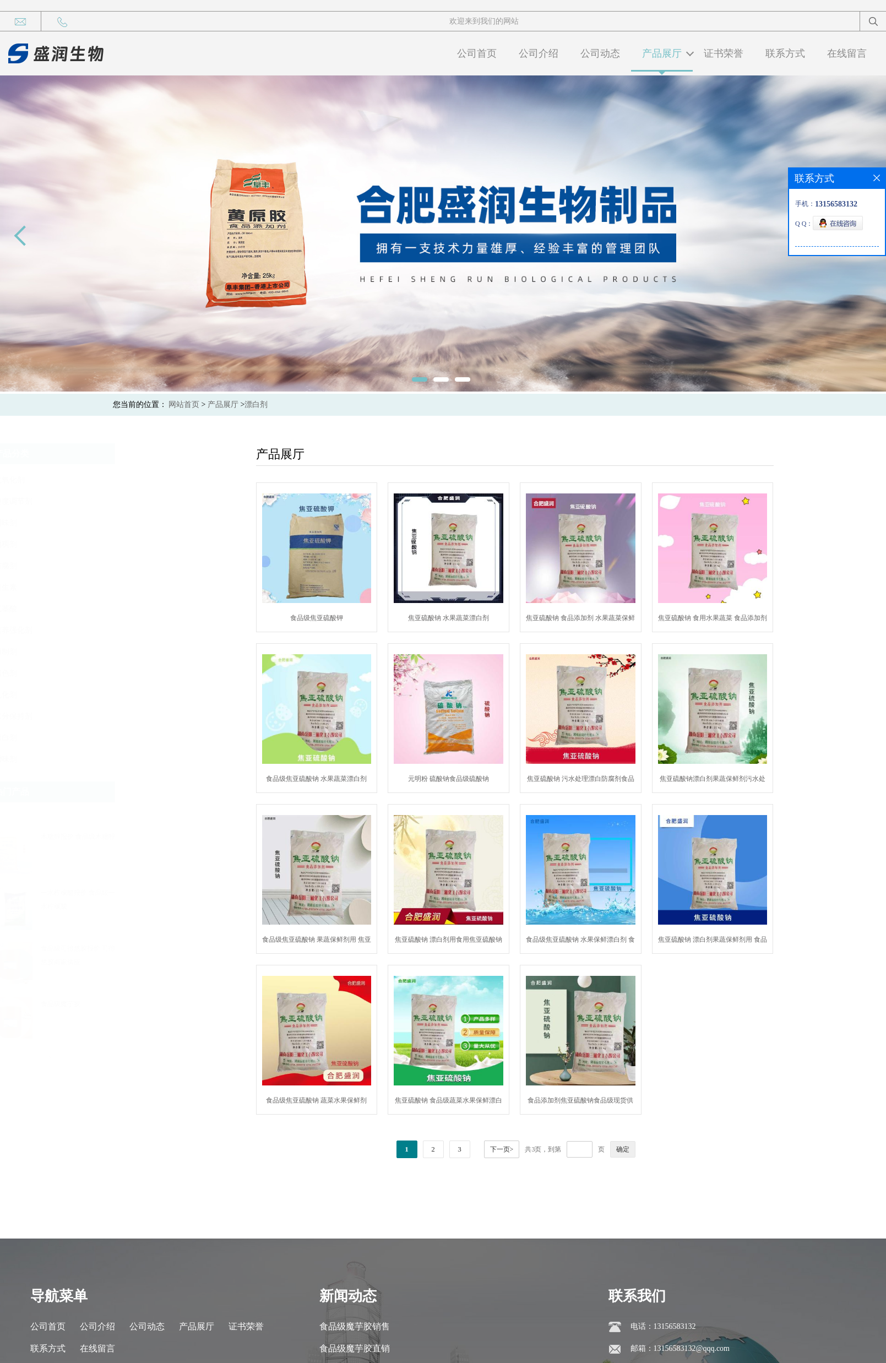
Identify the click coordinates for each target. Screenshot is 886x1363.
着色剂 (122, 673)
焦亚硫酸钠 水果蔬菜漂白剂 (476, 618)
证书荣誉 (723, 53)
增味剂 (122, 759)
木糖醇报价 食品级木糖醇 (195, 836)
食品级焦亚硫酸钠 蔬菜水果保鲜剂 (344, 1100)
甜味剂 (122, 523)
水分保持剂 (130, 716)
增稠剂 (122, 544)
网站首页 (183, 404)
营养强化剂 (130, 630)
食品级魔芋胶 (178, 1004)
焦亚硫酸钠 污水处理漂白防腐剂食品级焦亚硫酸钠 (608, 781)
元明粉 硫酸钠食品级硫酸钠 (476, 779)
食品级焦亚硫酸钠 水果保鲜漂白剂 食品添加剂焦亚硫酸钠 (608, 942)
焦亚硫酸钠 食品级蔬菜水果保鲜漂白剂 (476, 1102)
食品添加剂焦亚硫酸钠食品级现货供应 (608, 1102)
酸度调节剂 (130, 501)
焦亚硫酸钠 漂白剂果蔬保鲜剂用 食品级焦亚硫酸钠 (740, 942)
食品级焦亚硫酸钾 (344, 618)
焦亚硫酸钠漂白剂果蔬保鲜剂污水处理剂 (740, 781)
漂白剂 (256, 404)
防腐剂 (122, 566)
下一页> (529, 1149)
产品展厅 (662, 53)
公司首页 (477, 53)
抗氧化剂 (126, 480)
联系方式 (785, 53)
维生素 (122, 587)
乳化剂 (122, 695)
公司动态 (600, 53)
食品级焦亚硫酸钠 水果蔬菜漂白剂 (344, 779)
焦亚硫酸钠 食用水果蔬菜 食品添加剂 (740, 618)
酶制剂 (122, 652)
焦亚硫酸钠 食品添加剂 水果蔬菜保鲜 (608, 618)
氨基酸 (122, 609)
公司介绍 (538, 53)
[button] (169, 813)
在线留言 (847, 53)
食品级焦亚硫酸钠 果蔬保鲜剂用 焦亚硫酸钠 (344, 942)
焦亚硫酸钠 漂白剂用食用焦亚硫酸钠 (476, 939)
